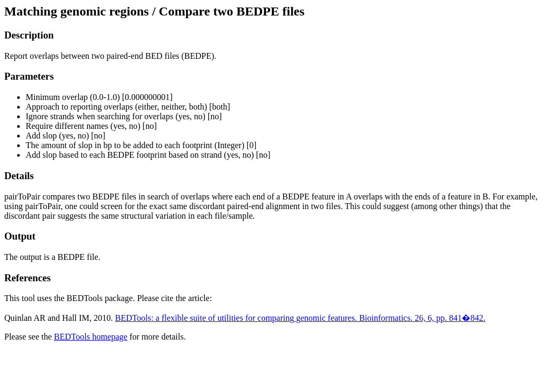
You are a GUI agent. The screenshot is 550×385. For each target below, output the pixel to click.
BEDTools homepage (90, 336)
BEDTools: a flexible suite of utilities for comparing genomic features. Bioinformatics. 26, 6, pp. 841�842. (300, 317)
